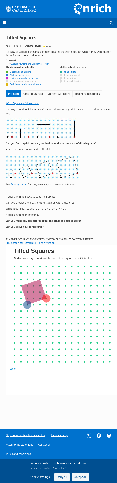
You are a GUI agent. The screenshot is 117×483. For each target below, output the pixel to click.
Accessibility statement (19, 444)
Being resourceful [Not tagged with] (71, 75)
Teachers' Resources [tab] (87, 93)
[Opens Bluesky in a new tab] (109, 435)
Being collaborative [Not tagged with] (72, 81)
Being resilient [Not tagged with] (70, 78)
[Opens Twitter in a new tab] (89, 435)
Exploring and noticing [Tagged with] (20, 71)
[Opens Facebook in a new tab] (99, 435)
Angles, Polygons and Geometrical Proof (30, 63)
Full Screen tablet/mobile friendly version (30, 243)
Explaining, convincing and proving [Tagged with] (26, 84)
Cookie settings (40, 477)
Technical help (59, 435)
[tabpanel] (58, 248)
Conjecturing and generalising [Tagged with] (24, 78)
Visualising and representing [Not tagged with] (23, 81)
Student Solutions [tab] (58, 93)
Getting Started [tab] (33, 93)
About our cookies (40, 468)
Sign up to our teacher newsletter (25, 435)
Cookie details (60, 468)
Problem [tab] (13, 93)
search (111, 23)
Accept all (80, 477)
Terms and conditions (18, 454)
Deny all (62, 477)
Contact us (44, 444)
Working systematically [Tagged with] (20, 75)
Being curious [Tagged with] (69, 71)
